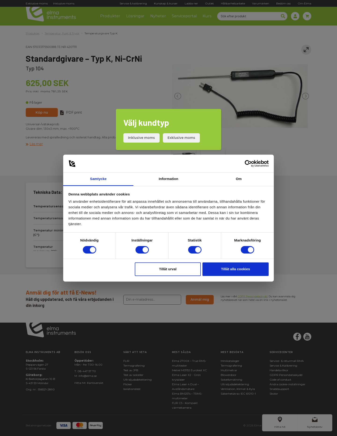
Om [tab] (239, 179)
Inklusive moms (141, 138)
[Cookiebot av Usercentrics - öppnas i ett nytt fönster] (248, 163)
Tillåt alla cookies (235, 269)
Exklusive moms (181, 138)
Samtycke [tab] (98, 179)
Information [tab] (168, 179)
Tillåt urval (167, 269)
